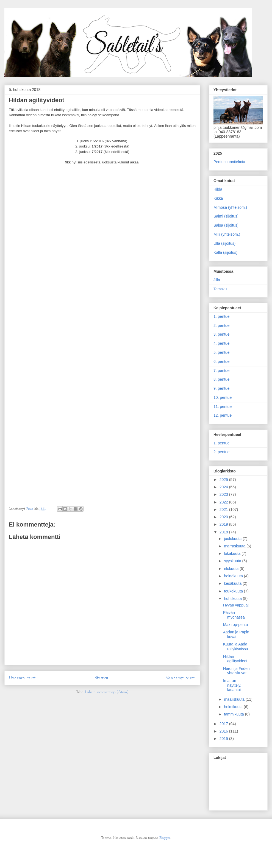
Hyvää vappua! (236, 605)
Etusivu (101, 678)
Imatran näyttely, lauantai (232, 685)
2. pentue (221, 325)
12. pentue (222, 415)
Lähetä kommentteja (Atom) (106, 692)
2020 (224, 517)
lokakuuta (233, 553)
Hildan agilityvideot (235, 658)
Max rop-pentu (235, 624)
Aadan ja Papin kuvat (236, 634)
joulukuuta (233, 538)
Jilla (216, 280)
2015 (224, 738)
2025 (224, 479)
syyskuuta (233, 561)
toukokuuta (234, 591)
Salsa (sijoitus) (225, 225)
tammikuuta (234, 714)
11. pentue (222, 406)
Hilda (217, 189)
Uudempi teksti (23, 678)
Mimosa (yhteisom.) (230, 207)
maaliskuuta (235, 699)
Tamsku (220, 289)
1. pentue (221, 316)
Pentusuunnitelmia (229, 162)
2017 (224, 724)
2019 (224, 524)
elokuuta (232, 568)
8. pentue (221, 379)
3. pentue (221, 334)
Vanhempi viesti (180, 678)
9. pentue (221, 388)
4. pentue (221, 343)
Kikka (218, 198)
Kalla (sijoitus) (225, 252)
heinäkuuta (234, 576)
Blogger (164, 838)
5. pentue (221, 352)
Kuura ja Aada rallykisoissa (235, 646)
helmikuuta (234, 707)
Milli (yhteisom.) (226, 234)
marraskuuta (235, 546)
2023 (224, 494)
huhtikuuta (233, 598)
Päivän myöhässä (234, 614)
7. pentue (221, 370)
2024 (224, 487)
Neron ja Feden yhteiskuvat (236, 670)
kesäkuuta (233, 583)
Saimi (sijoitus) (225, 216)
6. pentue (221, 361)
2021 (224, 509)
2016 (224, 731)
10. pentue (222, 397)
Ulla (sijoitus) (224, 243)
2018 (224, 532)
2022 (224, 502)
